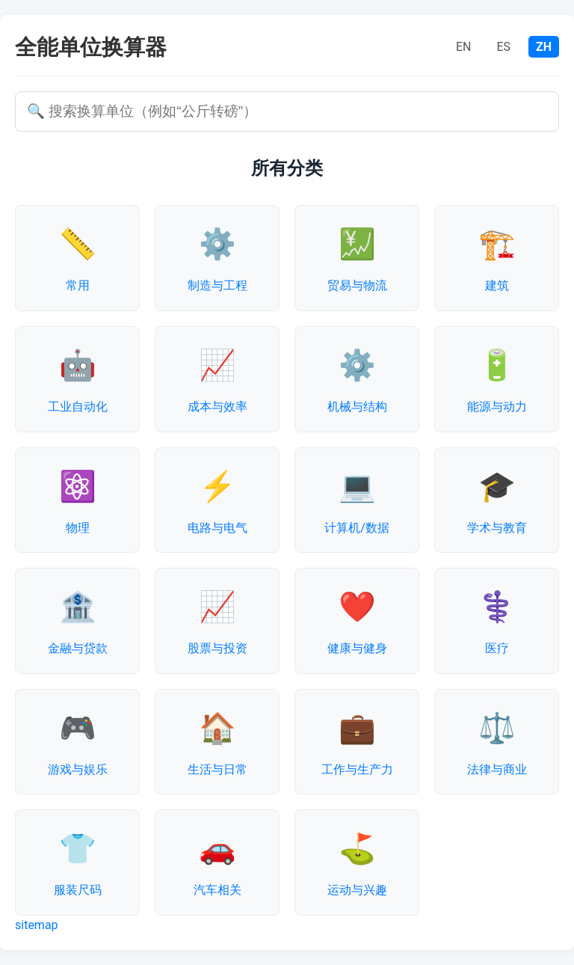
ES (503, 47)
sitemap (36, 925)
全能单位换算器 (91, 47)
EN (464, 47)
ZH (544, 47)
